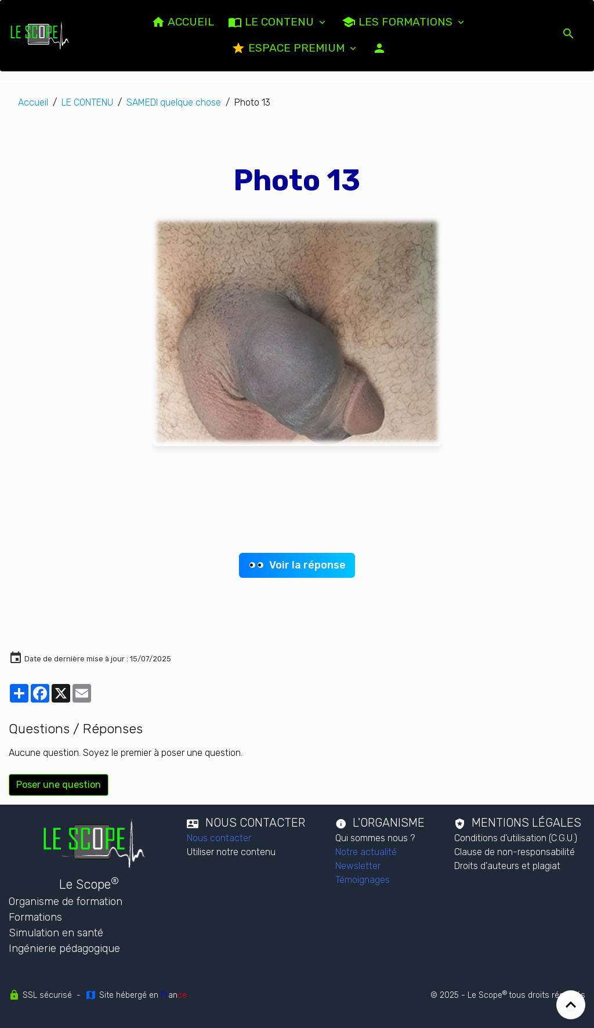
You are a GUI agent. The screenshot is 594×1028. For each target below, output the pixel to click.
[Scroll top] (570, 1004)
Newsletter (358, 865)
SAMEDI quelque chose (173, 102)
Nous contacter (219, 838)
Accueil (33, 102)
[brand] (40, 35)
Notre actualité (366, 851)
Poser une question (58, 784)
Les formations (398, 22)
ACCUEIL (182, 22)
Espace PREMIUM (289, 48)
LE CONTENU (272, 22)
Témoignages (362, 879)
